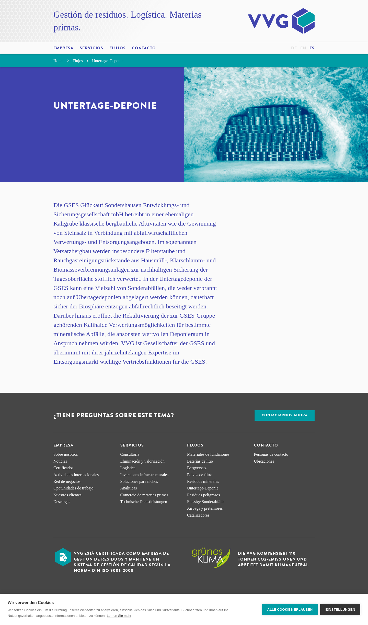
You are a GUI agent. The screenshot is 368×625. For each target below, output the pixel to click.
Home (62, 61)
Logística (128, 468)
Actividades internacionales (76, 475)
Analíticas (128, 488)
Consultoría (130, 454)
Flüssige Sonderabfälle (205, 501)
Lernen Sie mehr (119, 616)
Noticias (60, 461)
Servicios (91, 48)
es (312, 48)
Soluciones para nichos (139, 481)
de (294, 48)
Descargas (61, 501)
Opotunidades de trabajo (73, 488)
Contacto (144, 48)
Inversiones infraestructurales (144, 475)
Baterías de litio (200, 461)
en (303, 48)
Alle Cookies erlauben (290, 609)
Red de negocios (66, 481)
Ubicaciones (264, 461)
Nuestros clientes (67, 495)
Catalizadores (198, 515)
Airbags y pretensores (205, 508)
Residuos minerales (203, 481)
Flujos (117, 48)
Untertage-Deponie (107, 61)
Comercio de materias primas (144, 495)
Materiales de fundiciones (208, 454)
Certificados (63, 468)
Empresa (63, 48)
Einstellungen (340, 609)
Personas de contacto (271, 454)
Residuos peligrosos (203, 495)
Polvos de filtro (199, 475)
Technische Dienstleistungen (143, 501)
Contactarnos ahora (284, 415)
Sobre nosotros (65, 454)
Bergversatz (196, 468)
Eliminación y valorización (142, 461)
